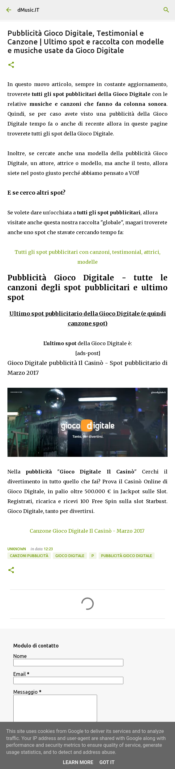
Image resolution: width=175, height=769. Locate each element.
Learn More (78, 762)
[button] (11, 65)
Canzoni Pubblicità (29, 556)
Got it (106, 762)
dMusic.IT (28, 10)
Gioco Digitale (69, 556)
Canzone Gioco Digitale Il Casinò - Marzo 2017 (87, 531)
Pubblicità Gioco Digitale (126, 556)
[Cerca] (166, 9)
